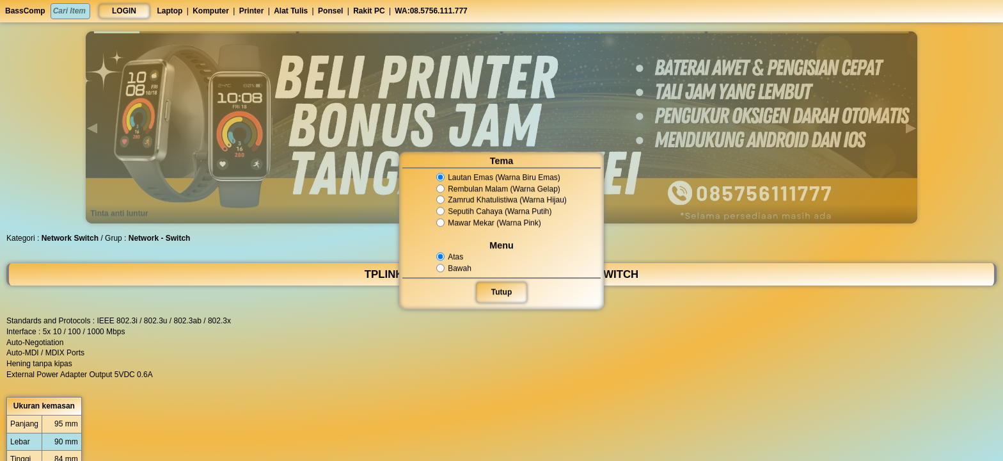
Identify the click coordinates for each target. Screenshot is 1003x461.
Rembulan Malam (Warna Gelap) (498, 188)
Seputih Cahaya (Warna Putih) (494, 211)
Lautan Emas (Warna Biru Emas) (498, 177)
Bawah (456, 268)
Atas (452, 256)
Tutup (501, 291)
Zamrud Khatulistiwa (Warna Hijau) (501, 200)
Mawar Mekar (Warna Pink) (489, 222)
